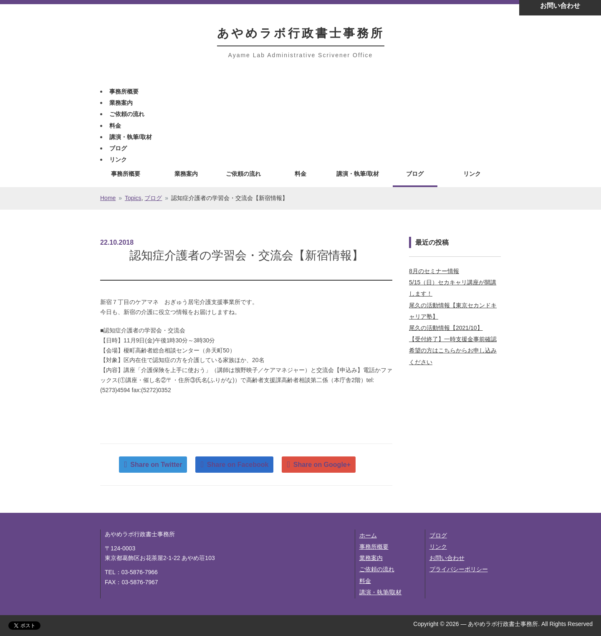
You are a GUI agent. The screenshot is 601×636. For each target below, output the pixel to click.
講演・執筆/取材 (130, 137)
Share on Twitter (156, 464)
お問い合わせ (447, 558)
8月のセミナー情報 (434, 271)
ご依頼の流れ (126, 114)
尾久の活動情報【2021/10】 (446, 327)
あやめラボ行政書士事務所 (300, 33)
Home (108, 198)
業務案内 (121, 102)
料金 (115, 125)
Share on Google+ (322, 464)
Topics (133, 198)
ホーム (368, 535)
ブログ (118, 148)
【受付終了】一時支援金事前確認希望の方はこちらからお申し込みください (453, 350)
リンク (118, 159)
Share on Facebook (238, 464)
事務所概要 (124, 91)
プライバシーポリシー (458, 569)
